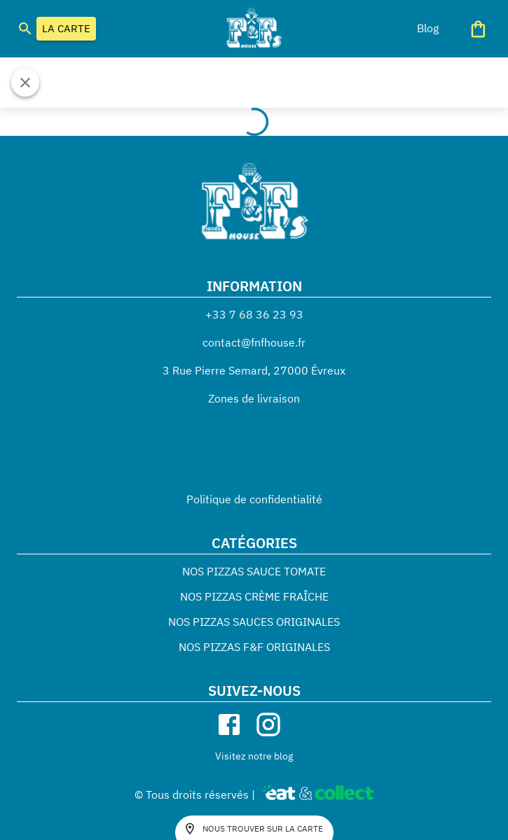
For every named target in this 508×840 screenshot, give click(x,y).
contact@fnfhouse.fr (254, 342)
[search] (25, 29)
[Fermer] (25, 83)
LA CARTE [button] (66, 29)
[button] (428, 28)
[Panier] (478, 28)
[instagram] (268, 724)
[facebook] (229, 724)
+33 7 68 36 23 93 (254, 314)
